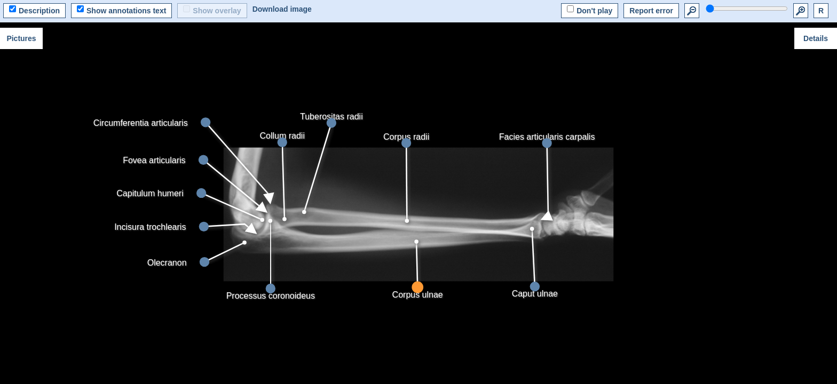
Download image (282, 9)
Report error (651, 10)
